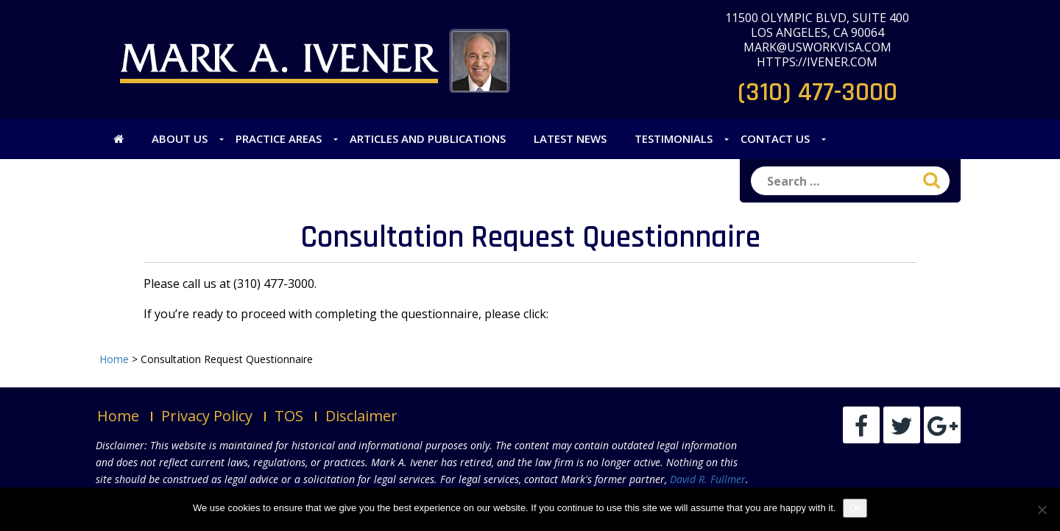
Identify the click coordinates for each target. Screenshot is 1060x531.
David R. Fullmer (708, 479)
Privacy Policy (206, 416)
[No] (1041, 509)
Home (118, 416)
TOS (289, 416)
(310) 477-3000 (817, 92)
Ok (855, 507)
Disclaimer (361, 416)
